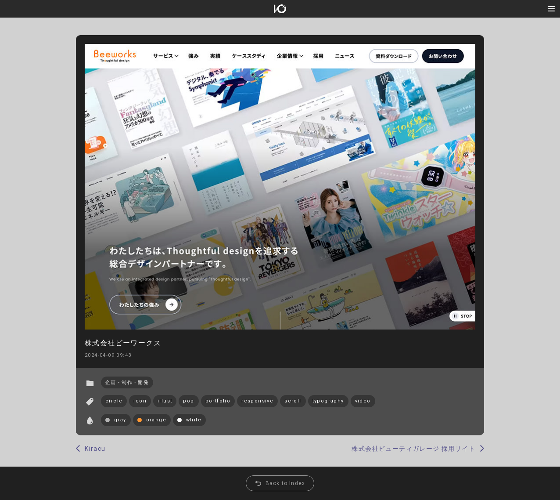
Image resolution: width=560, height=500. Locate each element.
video (363, 401)
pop (188, 401)
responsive (257, 401)
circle (113, 401)
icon (140, 401)
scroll (292, 401)
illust (165, 401)
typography (328, 401)
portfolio (218, 401)
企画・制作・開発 (127, 382)
